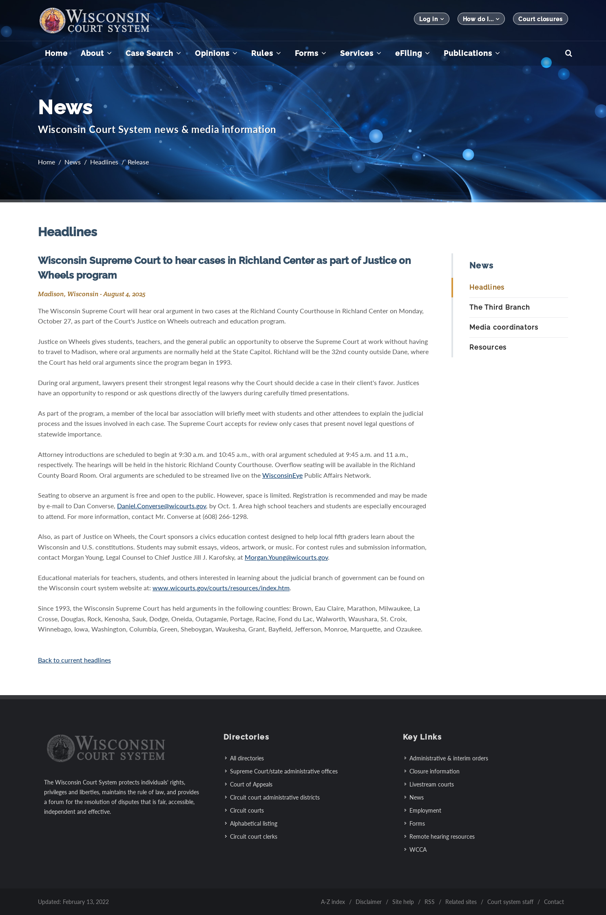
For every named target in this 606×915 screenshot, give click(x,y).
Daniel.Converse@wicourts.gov (161, 506)
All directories (247, 758)
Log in (431, 19)
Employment (425, 810)
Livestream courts (431, 784)
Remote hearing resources (442, 836)
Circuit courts (247, 810)
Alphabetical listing (253, 823)
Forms (417, 823)
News (72, 162)
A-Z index (333, 901)
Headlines (104, 162)
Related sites (461, 901)
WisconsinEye (282, 475)
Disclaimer (369, 901)
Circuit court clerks (253, 836)
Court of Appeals (251, 784)
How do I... (481, 19)
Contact (554, 901)
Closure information (434, 771)
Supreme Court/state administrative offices (284, 771)
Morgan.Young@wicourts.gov (286, 557)
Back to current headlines (74, 660)
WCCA (418, 849)
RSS (430, 901)
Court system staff (510, 901)
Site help (403, 901)
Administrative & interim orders (448, 758)
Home (46, 162)
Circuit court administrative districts (275, 797)
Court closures (540, 19)
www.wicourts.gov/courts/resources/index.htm (221, 588)
